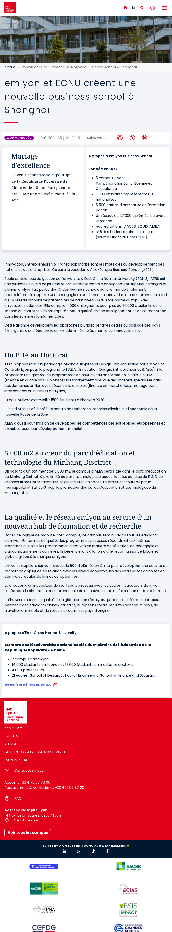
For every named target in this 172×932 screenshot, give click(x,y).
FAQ (18, 798)
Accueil (10, 67)
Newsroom (14, 727)
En (134, 7)
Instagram (120, 137)
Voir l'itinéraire (25, 820)
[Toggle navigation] (164, 8)
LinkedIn (145, 137)
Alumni (10, 743)
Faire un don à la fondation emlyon (35, 751)
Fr (126, 7)
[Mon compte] (152, 8)
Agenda (11, 735)
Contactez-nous (28, 770)
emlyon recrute (18, 760)
